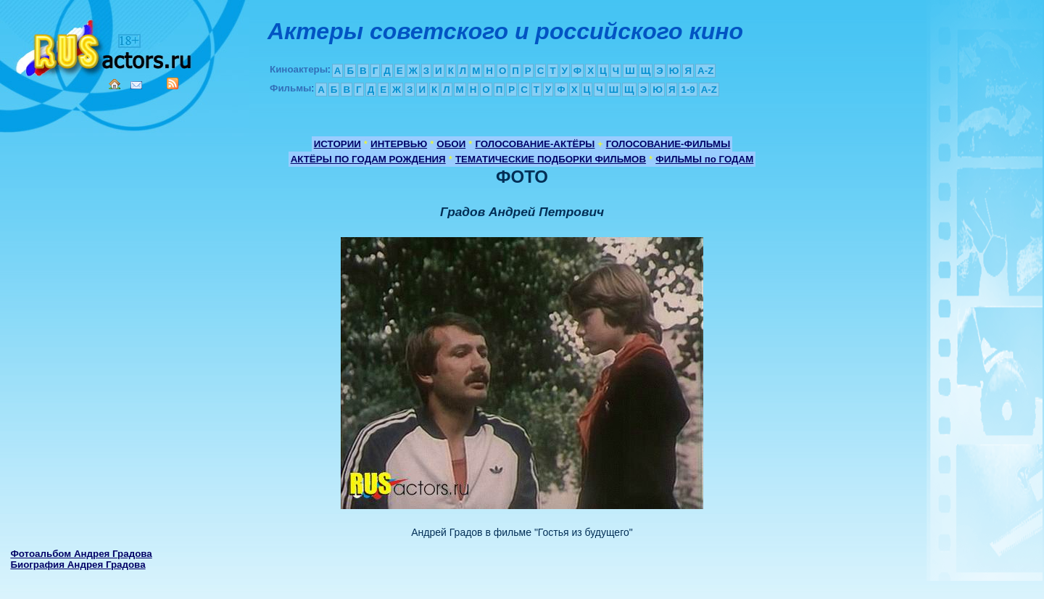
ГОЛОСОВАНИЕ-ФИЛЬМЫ (668, 144)
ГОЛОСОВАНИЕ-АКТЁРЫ (534, 144)
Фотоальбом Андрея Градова (81, 553)
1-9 (688, 89)
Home (114, 84)
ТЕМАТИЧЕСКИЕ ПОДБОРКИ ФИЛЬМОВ (550, 159)
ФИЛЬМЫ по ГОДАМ (704, 159)
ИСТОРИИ (337, 144)
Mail (136, 85)
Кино (105, 45)
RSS (172, 83)
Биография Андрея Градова (77, 564)
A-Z (705, 70)
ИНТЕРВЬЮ (398, 144)
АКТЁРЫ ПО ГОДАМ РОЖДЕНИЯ (368, 159)
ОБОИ (450, 144)
